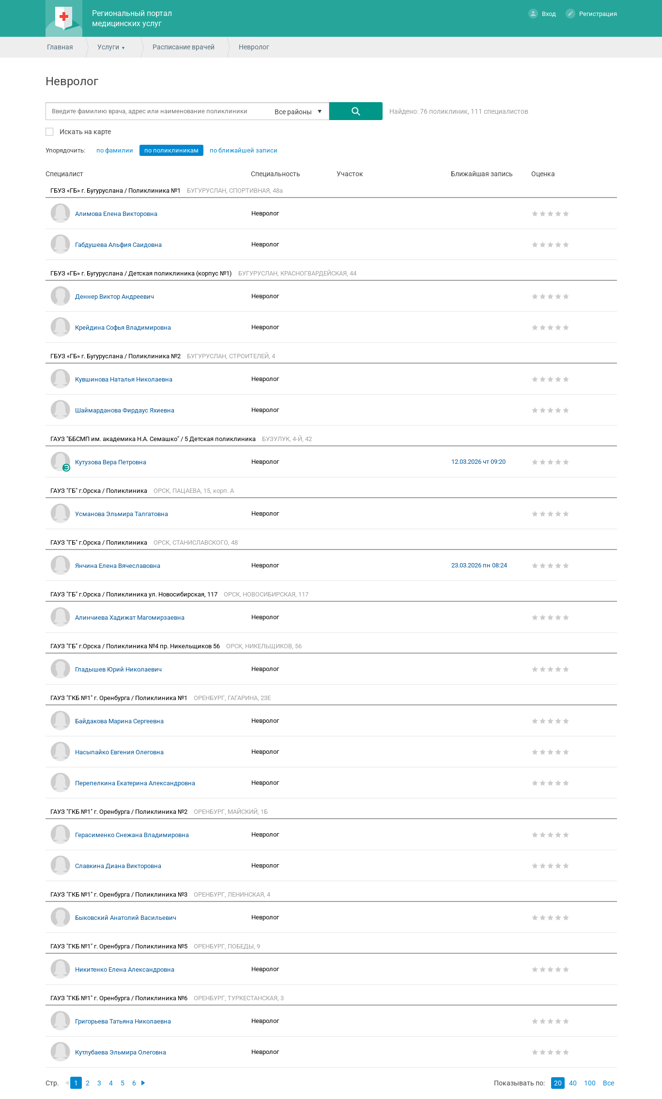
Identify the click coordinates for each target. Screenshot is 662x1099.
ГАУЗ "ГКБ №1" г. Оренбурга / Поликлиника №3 (119, 894)
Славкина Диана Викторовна (118, 866)
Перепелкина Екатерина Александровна (135, 783)
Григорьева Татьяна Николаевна (123, 1021)
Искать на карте (84, 131)
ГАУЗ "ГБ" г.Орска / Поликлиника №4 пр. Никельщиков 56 (135, 646)
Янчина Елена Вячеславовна (117, 565)
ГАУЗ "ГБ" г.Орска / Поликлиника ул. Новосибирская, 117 (134, 594)
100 (590, 1083)
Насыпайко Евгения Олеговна (119, 752)
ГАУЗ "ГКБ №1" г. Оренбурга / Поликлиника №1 (119, 698)
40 (573, 1083)
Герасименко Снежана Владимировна (132, 835)
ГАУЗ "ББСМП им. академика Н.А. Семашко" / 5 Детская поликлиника (153, 439)
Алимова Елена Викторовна (116, 213)
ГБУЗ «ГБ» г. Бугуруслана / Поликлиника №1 (116, 190)
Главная (60, 47)
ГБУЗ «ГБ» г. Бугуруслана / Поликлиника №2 (116, 356)
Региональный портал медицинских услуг (132, 18)
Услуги (108, 47)
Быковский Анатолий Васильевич (125, 917)
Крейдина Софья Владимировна (123, 327)
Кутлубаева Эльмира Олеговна (120, 1052)
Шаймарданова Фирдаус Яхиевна (124, 410)
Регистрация (591, 13)
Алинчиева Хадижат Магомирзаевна (130, 617)
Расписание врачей (184, 47)
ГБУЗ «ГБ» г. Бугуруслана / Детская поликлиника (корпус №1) (141, 273)
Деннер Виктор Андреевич (114, 296)
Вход (542, 13)
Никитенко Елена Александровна (124, 969)
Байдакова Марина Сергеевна (119, 721)
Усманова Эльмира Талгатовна (121, 514)
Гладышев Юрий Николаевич (118, 669)
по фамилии (114, 150)
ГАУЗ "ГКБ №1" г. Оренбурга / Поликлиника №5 (119, 946)
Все (608, 1083)
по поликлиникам (171, 150)
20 (558, 1083)
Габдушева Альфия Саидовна (118, 244)
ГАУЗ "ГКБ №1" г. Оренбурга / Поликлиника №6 (119, 998)
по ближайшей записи (243, 150)
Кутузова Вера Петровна (110, 462)
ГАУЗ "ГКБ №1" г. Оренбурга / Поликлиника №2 (119, 811)
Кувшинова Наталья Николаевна (123, 379)
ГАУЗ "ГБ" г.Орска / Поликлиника (99, 490)
